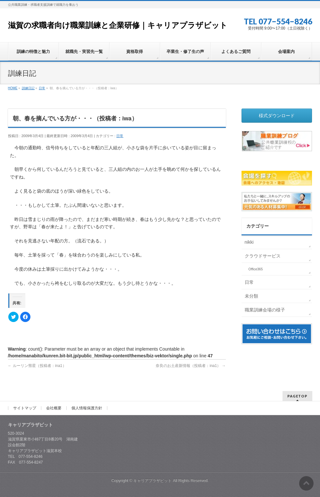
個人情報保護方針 (86, 408)
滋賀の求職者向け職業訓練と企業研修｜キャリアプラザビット (117, 25)
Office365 (256, 269)
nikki (249, 242)
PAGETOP (297, 396)
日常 (119, 136)
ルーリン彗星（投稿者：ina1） (37, 365)
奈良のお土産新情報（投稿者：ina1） (191, 365)
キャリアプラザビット (152, 480)
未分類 (251, 296)
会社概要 (54, 408)
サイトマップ (24, 408)
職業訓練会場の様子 (265, 309)
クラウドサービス (263, 255)
